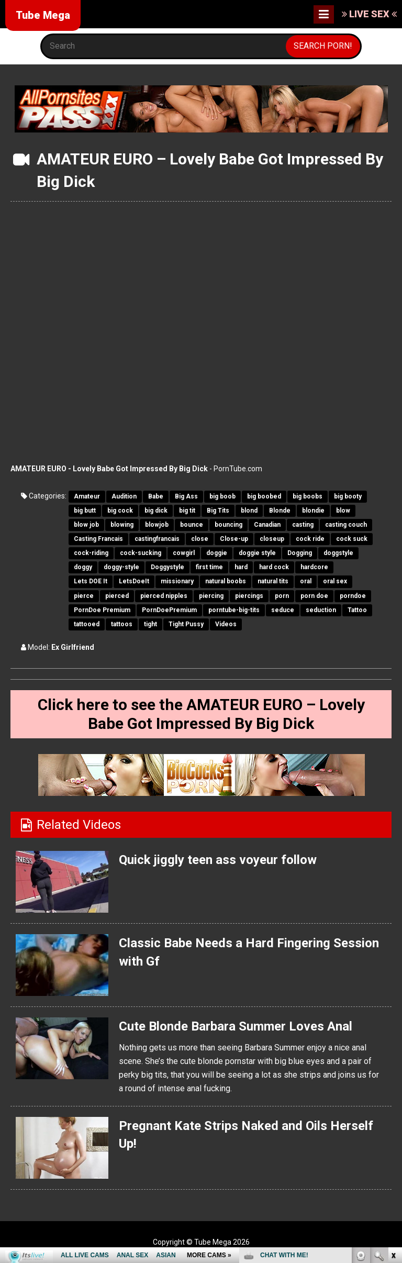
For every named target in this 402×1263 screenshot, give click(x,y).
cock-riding (91, 553)
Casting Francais (98, 538)
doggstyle (338, 553)
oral (305, 581)
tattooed (86, 624)
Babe (155, 496)
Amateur (87, 496)
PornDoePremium (169, 610)
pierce (84, 596)
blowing (121, 524)
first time (209, 567)
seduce (282, 610)
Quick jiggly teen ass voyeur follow (218, 859)
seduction (321, 610)
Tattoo (357, 610)
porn (282, 596)
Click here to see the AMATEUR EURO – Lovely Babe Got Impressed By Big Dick (201, 714)
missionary (177, 581)
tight (150, 624)
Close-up (234, 538)
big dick (156, 510)
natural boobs (225, 581)
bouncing (228, 524)
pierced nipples (163, 596)
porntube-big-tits (234, 610)
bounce (191, 524)
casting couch (346, 524)
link (392, 1099)
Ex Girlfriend (72, 647)
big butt (85, 510)
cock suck (351, 538)
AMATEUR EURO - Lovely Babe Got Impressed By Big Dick (109, 468)
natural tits (273, 581)
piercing (211, 596)
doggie (216, 553)
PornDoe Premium (102, 610)
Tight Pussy (186, 624)
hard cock (274, 567)
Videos (226, 624)
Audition (124, 496)
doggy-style (121, 567)
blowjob (157, 524)
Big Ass (186, 496)
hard (241, 567)
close (199, 538)
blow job (86, 524)
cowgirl (184, 553)
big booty (348, 496)
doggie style (257, 553)
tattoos (121, 624)
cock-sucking (140, 553)
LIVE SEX (369, 13)
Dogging (299, 553)
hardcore (314, 567)
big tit (187, 510)
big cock (120, 510)
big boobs (307, 496)
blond (249, 510)
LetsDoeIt (134, 581)
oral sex (335, 581)
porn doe (314, 596)
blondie (313, 510)
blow (343, 510)
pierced (117, 596)
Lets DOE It (90, 581)
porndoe (353, 596)
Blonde (280, 510)
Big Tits (218, 510)
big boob (222, 496)
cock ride (310, 538)
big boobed (264, 496)
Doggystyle (167, 567)
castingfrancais (157, 538)
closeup (272, 538)
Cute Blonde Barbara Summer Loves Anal (235, 1026)
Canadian (267, 524)
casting (303, 524)
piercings (249, 596)
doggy (83, 567)
